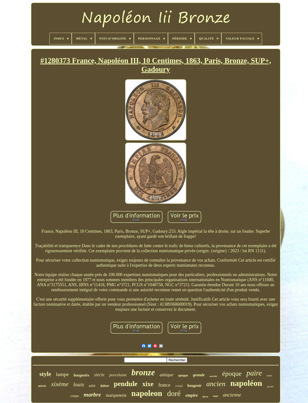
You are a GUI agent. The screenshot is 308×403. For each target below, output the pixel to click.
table (92, 386)
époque (232, 373)
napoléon (246, 383)
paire (254, 373)
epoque (183, 375)
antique (166, 374)
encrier (213, 376)
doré (174, 393)
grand (270, 386)
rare (269, 375)
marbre (92, 394)
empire (192, 395)
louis (78, 385)
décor (205, 396)
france (164, 385)
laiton (104, 386)
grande (199, 375)
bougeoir (194, 385)
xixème (59, 384)
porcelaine (118, 375)
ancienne (232, 395)
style (45, 374)
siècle (99, 374)
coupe (74, 396)
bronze (143, 372)
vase (215, 396)
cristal (179, 386)
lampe (62, 374)
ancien (215, 384)
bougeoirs (81, 375)
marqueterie (116, 395)
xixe (148, 384)
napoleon (146, 393)
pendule (125, 384)
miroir (42, 386)
